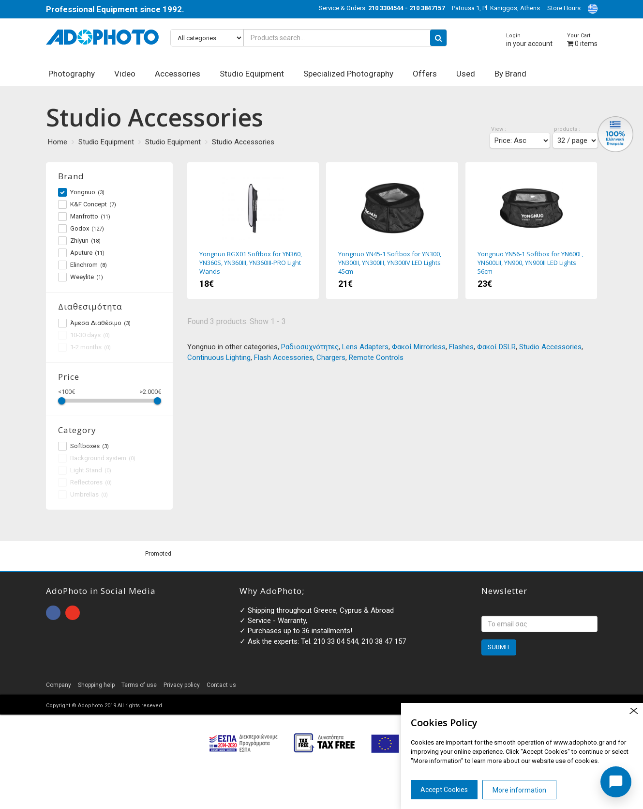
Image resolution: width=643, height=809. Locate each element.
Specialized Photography (348, 73)
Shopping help (96, 685)
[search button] (438, 38)
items (582, 39)
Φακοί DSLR (496, 346)
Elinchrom (82, 265)
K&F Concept (87, 204)
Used (465, 73)
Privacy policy (182, 685)
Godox (81, 228)
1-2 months (84, 347)
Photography (71, 73)
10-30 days (84, 335)
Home (57, 142)
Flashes (461, 346)
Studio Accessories (243, 142)
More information (519, 790)
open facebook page (53, 613)
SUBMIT (499, 647)
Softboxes (83, 446)
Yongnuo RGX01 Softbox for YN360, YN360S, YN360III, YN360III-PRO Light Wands (253, 230)
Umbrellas (83, 494)
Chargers (330, 357)
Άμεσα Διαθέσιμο (94, 323)
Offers (425, 73)
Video (124, 73)
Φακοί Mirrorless (419, 346)
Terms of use (139, 685)
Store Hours (564, 8)
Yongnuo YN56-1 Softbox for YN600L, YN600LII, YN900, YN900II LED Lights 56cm (531, 230)
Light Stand (84, 470)
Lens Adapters (365, 346)
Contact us (221, 685)
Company (58, 685)
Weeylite (80, 277)
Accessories (177, 73)
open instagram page (72, 613)
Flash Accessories (283, 357)
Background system (96, 458)
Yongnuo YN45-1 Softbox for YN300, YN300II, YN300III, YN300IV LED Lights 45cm (392, 230)
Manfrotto (84, 216)
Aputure (81, 253)
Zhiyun (79, 240)
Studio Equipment (252, 73)
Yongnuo (81, 192)
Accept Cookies (444, 789)
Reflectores (85, 482)
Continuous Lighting (219, 357)
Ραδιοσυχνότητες (310, 346)
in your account (529, 39)
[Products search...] (308, 38)
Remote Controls (376, 357)
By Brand (510, 73)
